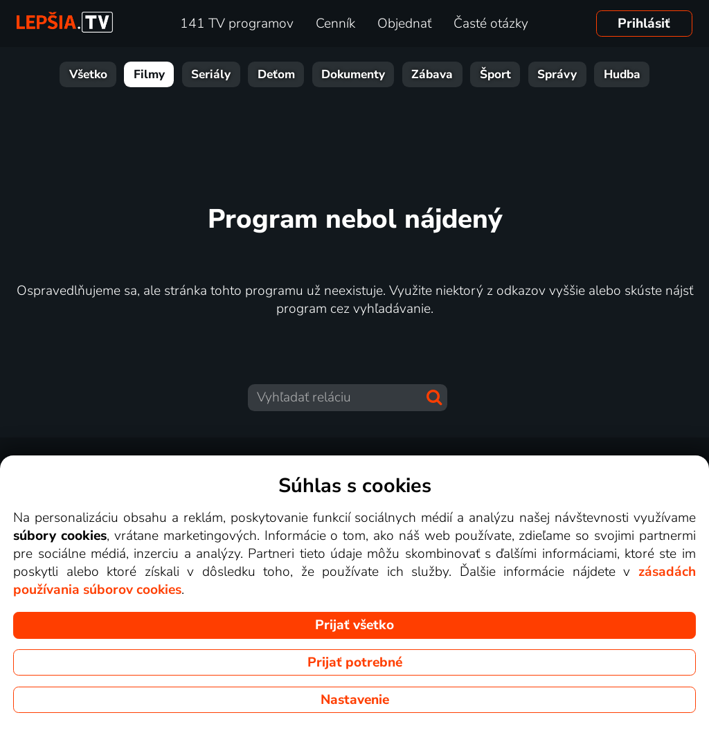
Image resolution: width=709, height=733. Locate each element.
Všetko (88, 74)
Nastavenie (355, 700)
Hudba (622, 74)
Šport (495, 74)
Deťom (276, 74)
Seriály (211, 74)
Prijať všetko (354, 625)
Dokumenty (353, 74)
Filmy (149, 74)
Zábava (432, 74)
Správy (557, 74)
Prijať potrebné (354, 662)
